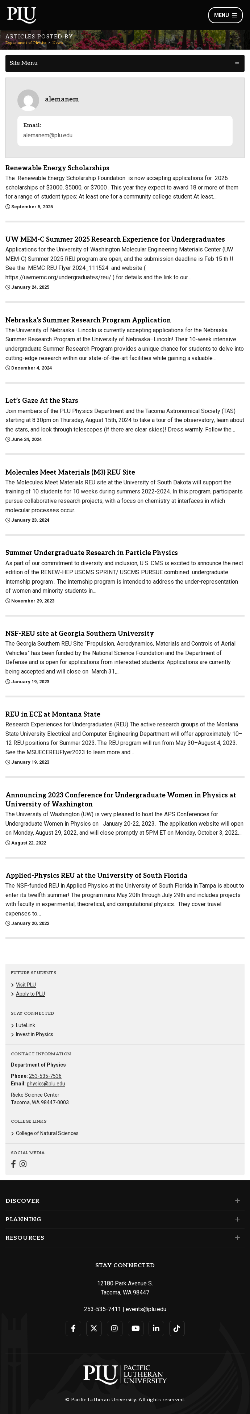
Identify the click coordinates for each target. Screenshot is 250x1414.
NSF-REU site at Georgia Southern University (79, 634)
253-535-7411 (102, 1309)
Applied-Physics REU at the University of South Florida (96, 876)
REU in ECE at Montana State (52, 714)
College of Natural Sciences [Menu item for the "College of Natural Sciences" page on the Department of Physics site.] (47, 1133)
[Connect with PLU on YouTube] (135, 1328)
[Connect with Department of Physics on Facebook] (13, 1164)
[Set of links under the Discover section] (236, 1201)
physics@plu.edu (46, 1083)
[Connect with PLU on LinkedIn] (156, 1328)
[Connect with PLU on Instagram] (114, 1328)
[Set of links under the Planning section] (236, 1219)
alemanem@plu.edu (47, 135)
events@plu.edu (146, 1309)
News (58, 43)
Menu (225, 15)
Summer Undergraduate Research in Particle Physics (91, 553)
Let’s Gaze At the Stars (41, 401)
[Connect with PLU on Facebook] (73, 1328)
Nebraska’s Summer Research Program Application (88, 320)
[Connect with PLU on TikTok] (177, 1328)
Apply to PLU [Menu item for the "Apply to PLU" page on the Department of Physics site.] (30, 994)
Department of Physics (26, 43)
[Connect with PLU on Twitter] (94, 1328)
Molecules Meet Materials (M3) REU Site (70, 472)
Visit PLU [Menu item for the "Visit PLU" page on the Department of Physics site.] (26, 985)
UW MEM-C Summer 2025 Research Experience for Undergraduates (115, 239)
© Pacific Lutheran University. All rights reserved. (125, 1399)
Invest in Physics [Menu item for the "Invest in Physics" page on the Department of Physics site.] (34, 1034)
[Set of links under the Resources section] (236, 1238)
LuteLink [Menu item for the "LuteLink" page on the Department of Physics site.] (25, 1025)
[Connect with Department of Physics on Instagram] (23, 1164)
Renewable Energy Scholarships (57, 168)
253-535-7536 (45, 1076)
